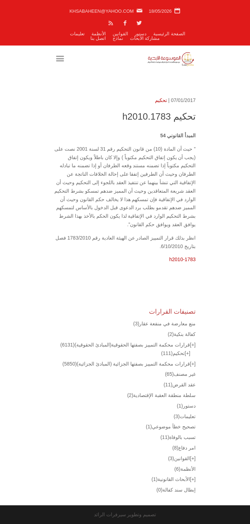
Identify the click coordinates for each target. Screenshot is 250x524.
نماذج (118, 38)
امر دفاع (184, 448)
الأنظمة (98, 33)
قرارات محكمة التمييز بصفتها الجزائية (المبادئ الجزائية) (126, 364)
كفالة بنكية (182, 334)
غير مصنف (180, 374)
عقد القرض (179, 384)
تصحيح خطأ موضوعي (171, 426)
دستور (141, 33)
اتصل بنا (98, 38)
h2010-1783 (182, 259)
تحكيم (161, 100)
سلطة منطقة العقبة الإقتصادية (161, 395)
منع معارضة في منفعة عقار (164, 323)
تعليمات (77, 33)
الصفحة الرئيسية (169, 33)
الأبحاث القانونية (170, 479)
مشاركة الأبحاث (145, 38)
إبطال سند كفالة (176, 490)
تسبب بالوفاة (178, 437)
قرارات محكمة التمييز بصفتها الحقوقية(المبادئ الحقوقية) (125, 345)
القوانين (120, 33)
